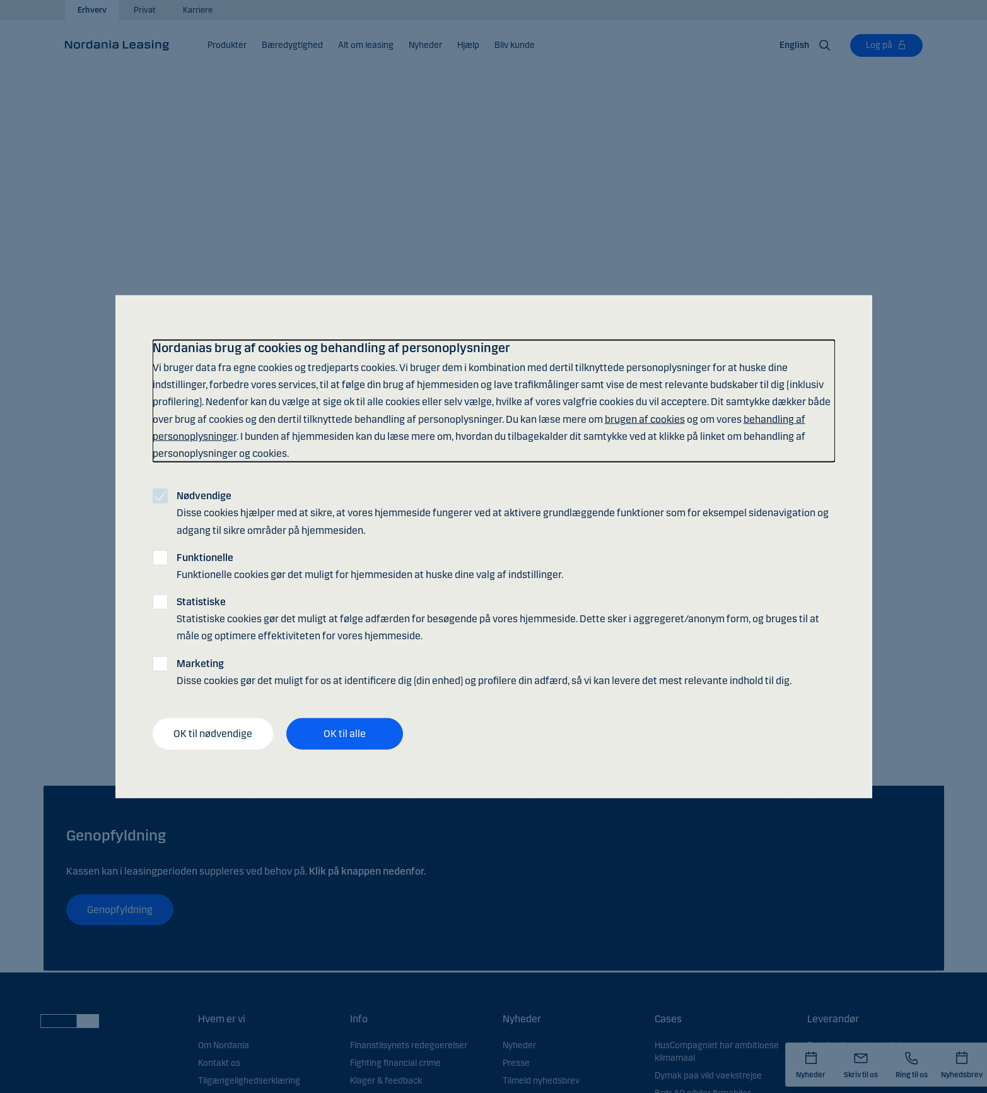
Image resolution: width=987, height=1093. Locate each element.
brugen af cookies (645, 419)
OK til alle (345, 734)
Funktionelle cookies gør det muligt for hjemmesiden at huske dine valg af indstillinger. (370, 565)
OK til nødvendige (212, 734)
